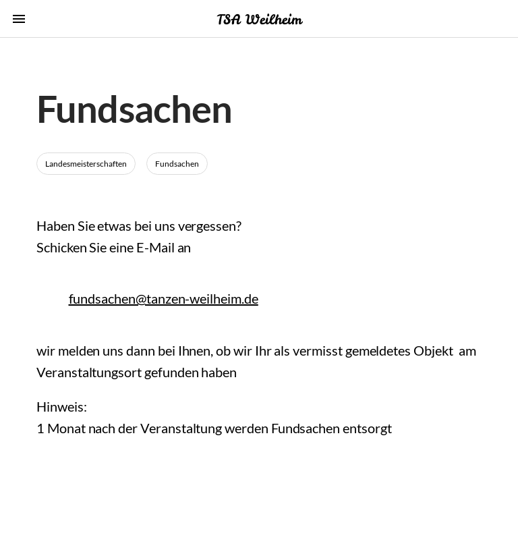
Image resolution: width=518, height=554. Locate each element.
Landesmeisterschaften (86, 164)
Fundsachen (177, 164)
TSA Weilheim (259, 19)
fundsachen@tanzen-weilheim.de (163, 298)
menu (19, 19)
